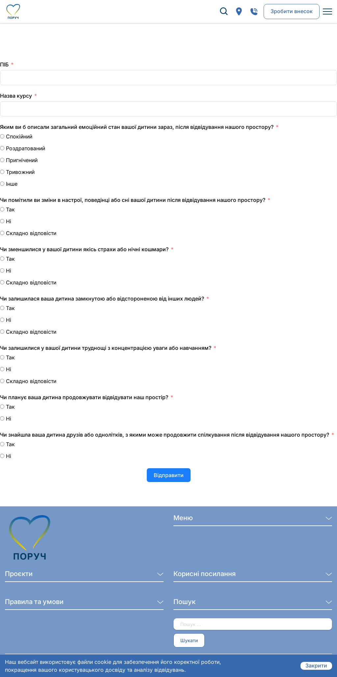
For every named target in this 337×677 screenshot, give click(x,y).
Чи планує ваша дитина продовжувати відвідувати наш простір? (84, 397)
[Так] (2, 209)
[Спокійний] (2, 136)
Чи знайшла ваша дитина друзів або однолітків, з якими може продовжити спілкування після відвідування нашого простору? (164, 434)
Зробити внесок (292, 11)
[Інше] (2, 183)
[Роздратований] (2, 148)
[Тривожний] (2, 172)
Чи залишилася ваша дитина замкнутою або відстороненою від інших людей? (102, 298)
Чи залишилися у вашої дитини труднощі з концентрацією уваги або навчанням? (105, 348)
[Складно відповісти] (2, 233)
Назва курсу (16, 95)
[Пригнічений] (2, 160)
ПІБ (4, 64)
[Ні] (2, 221)
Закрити (316, 666)
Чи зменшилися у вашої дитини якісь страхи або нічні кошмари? (84, 249)
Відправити (169, 475)
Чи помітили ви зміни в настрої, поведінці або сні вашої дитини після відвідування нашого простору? (132, 200)
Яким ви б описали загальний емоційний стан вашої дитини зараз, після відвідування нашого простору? (136, 127)
